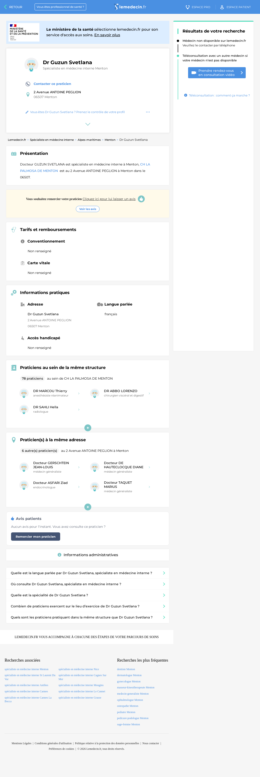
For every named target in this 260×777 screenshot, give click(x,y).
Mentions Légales (22, 743)
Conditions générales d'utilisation (53, 743)
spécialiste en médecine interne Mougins (81, 685)
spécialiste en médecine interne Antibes (26, 685)
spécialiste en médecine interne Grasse (80, 697)
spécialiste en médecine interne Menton (26, 669)
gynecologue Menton (129, 681)
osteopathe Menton (127, 706)
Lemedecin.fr (17, 139)
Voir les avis (87, 209)
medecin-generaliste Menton (133, 693)
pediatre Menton (126, 712)
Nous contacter (150, 743)
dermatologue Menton (129, 675)
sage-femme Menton (128, 724)
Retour (15, 7)
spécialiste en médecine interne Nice (79, 669)
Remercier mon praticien (36, 536)
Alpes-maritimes (89, 139)
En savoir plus (107, 35)
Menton (110, 139)
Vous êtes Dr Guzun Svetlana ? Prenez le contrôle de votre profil (75, 112)
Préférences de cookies (61, 748)
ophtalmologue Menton (130, 700)
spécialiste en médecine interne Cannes (26, 691)
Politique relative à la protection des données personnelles (107, 743)
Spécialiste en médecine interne (52, 139)
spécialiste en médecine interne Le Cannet (82, 691)
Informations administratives (88, 555)
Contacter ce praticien (48, 84)
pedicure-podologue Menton (132, 718)
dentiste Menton (126, 669)
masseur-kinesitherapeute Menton (135, 687)
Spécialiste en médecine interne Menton (75, 68)
